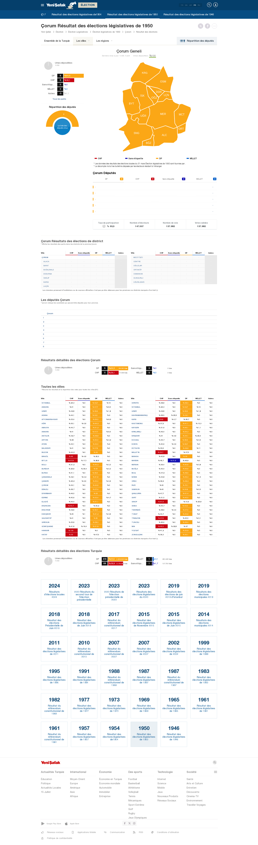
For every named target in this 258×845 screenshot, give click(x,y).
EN (186, 5)
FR (195, 5)
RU (199, 5)
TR (182, 5)
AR (190, 5)
